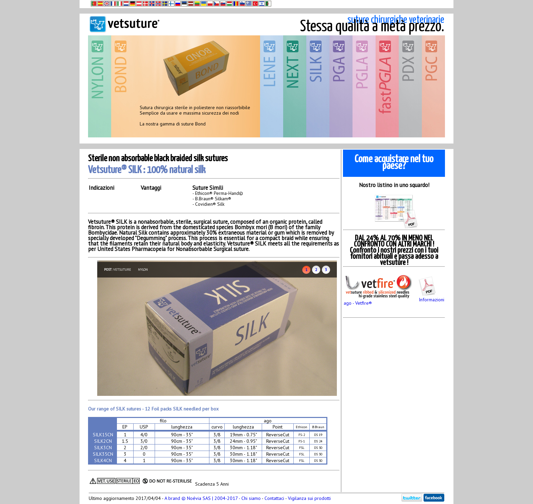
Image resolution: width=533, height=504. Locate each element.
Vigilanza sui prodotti (309, 498)
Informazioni (431, 297)
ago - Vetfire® (378, 300)
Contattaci (274, 498)
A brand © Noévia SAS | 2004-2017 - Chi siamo (213, 498)
